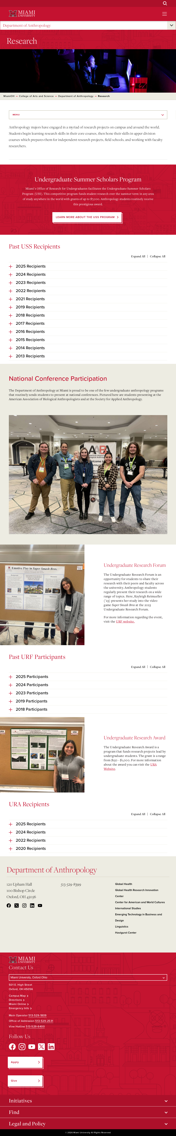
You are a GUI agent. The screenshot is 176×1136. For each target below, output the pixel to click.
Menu (16, 114)
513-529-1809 (37, 1015)
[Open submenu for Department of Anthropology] (171, 25)
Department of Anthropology (27, 25)
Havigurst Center (125, 932)
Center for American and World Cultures (140, 902)
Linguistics (121, 926)
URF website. (125, 621)
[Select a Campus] (88, 977)
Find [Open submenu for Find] (14, 1112)
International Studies (128, 908)
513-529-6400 (35, 1026)
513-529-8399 (71, 884)
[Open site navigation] (164, 14)
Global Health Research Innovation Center (136, 893)
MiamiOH (9, 96)
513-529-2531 (44, 1021)
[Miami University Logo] (22, 13)
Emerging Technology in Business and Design (138, 917)
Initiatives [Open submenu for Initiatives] (20, 1100)
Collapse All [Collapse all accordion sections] (157, 256)
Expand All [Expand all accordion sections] (138, 256)
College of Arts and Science (36, 96)
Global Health (123, 884)
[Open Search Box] (165, 3)
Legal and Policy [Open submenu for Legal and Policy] (27, 1123)
